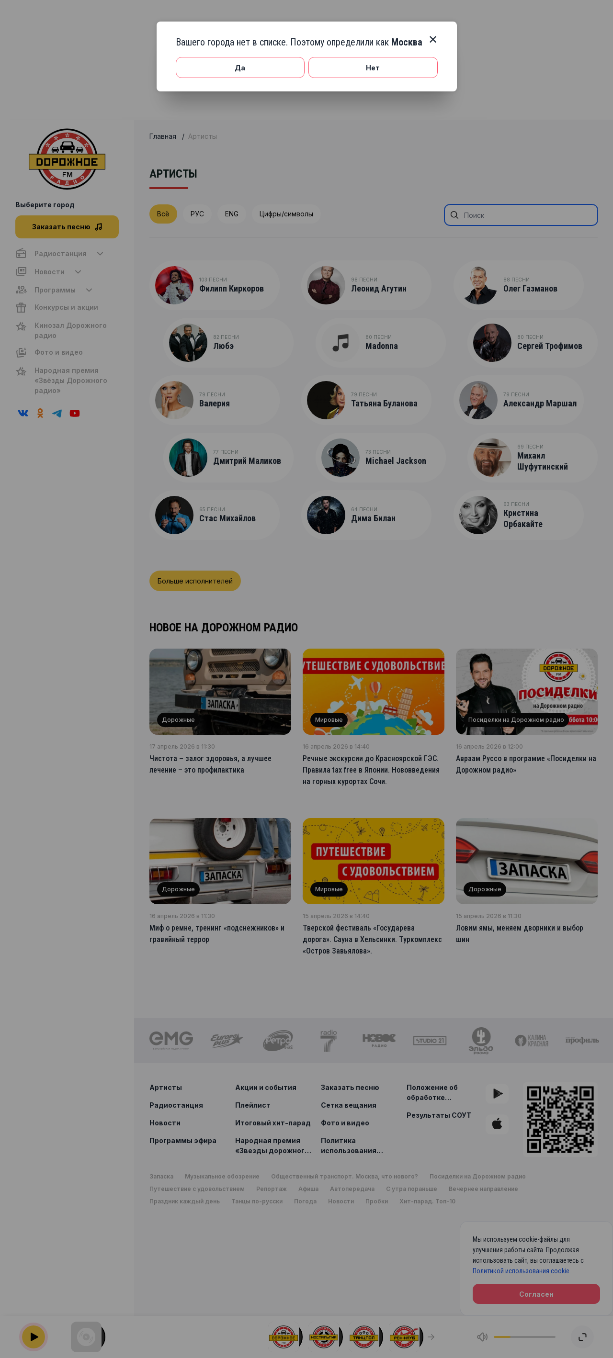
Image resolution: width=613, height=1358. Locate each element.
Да (240, 68)
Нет (373, 68)
